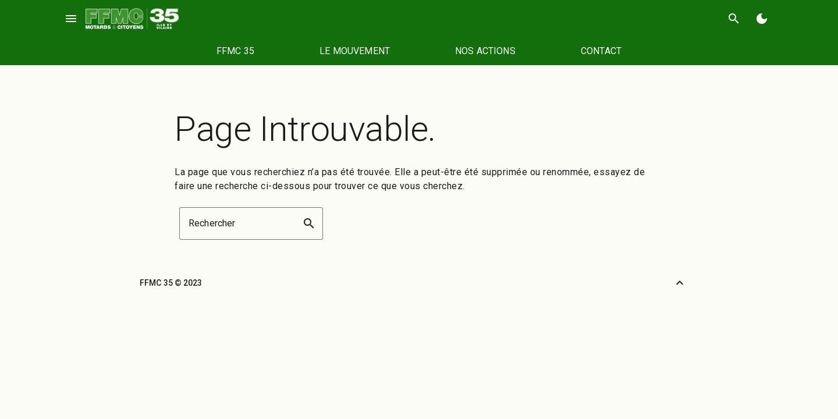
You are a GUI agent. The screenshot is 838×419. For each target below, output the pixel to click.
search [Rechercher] (734, 19)
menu (71, 19)
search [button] (309, 223)
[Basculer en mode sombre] (762, 19)
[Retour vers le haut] (679, 282)
